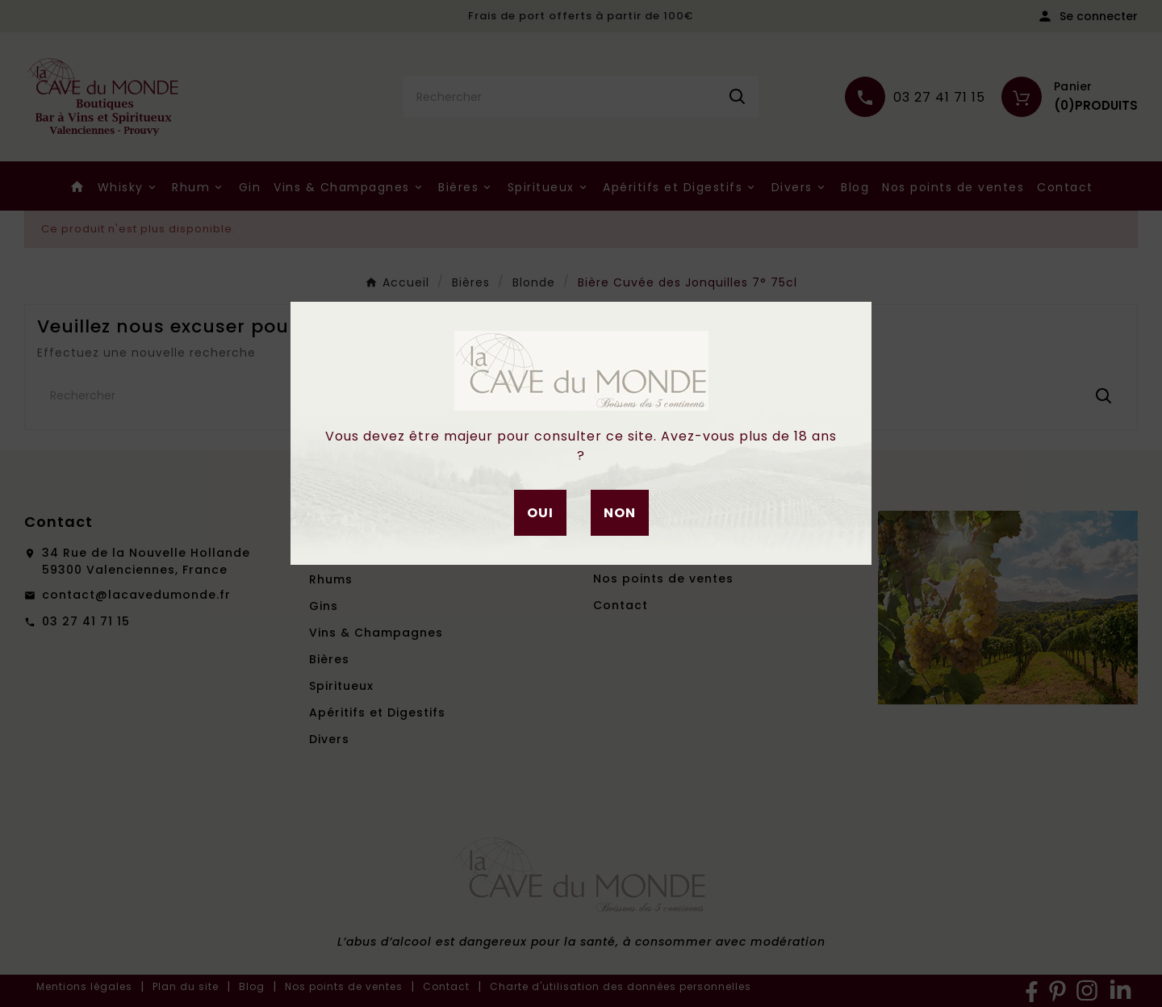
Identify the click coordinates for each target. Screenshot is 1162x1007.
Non (620, 513)
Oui (540, 513)
